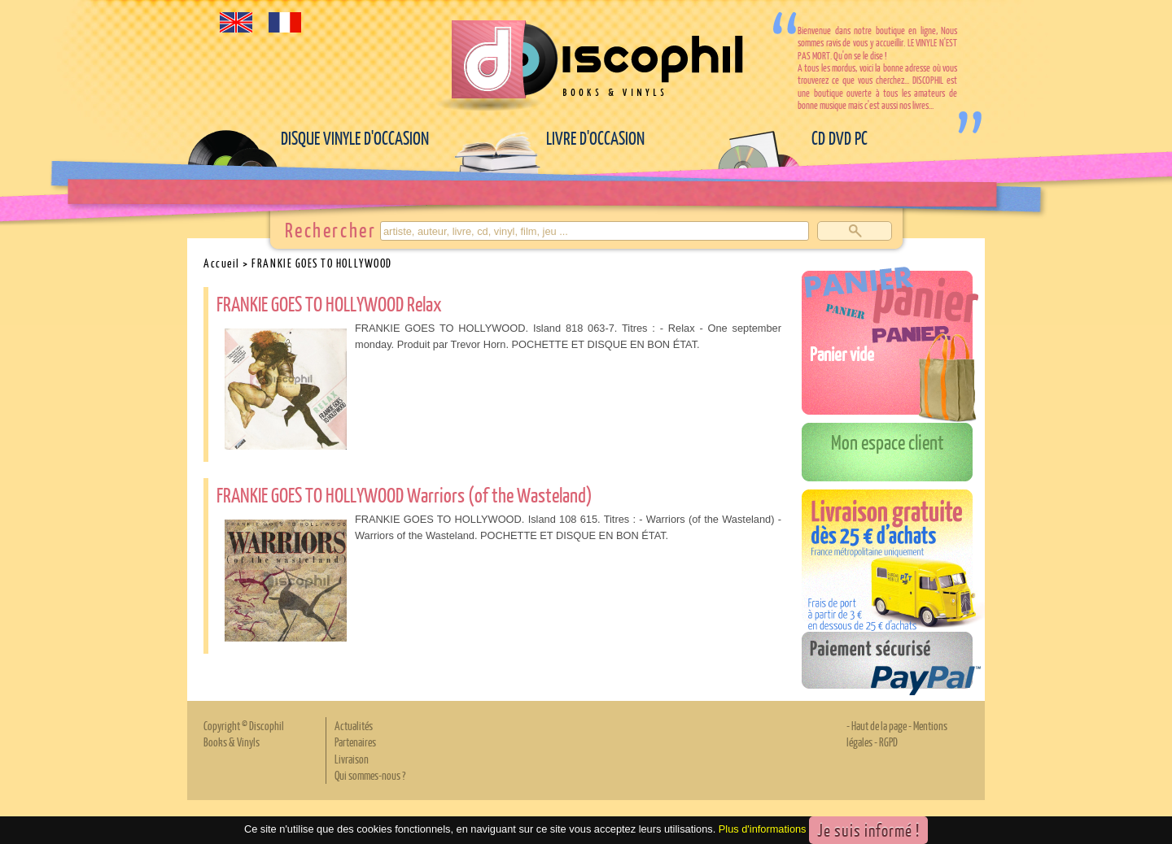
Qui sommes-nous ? (370, 775)
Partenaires (355, 741)
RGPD (888, 741)
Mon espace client (887, 441)
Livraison (352, 758)
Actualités (354, 725)
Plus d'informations (763, 829)
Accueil (221, 262)
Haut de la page (879, 725)
